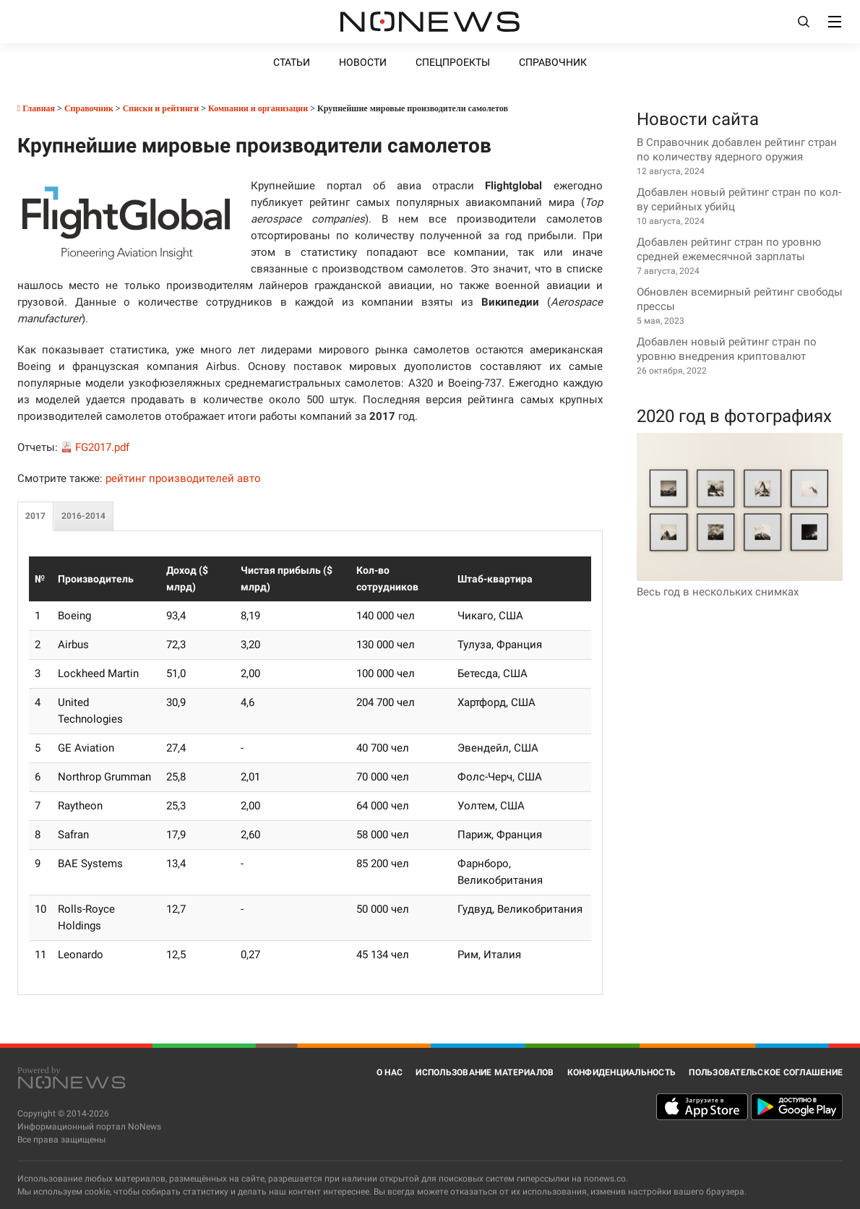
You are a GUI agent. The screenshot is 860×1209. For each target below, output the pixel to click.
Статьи (291, 62)
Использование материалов (485, 1072)
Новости (363, 62)
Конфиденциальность (621, 1072)
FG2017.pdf (102, 447)
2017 (35, 516)
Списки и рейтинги (161, 108)
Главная (36, 108)
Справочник (553, 62)
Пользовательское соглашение (766, 1072)
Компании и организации (258, 108)
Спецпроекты (453, 62)
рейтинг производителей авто (183, 478)
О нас (390, 1072)
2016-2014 (83, 516)
